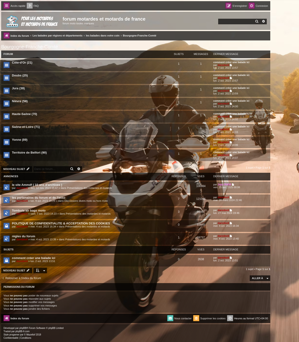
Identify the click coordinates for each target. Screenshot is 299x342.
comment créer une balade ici (231, 62)
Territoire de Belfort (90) (29, 152)
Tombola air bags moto (29, 210)
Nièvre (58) (20, 101)
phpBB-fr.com (22, 331)
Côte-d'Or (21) (22, 62)
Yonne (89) (19, 139)
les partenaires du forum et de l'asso (38, 197)
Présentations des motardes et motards (89, 188)
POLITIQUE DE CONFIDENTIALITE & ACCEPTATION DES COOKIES (61, 223)
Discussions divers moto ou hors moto (86, 200)
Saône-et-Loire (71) (26, 127)
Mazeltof (30, 334)
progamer (14, 334)
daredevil (223, 65)
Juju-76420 (224, 184)
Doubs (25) (20, 75)
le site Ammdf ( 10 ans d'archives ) (37, 185)
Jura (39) (18, 88)
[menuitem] (33, 6)
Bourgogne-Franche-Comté (29, 46)
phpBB (22, 328)
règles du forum (23, 236)
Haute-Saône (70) (24, 114)
